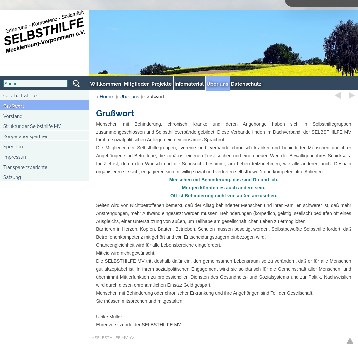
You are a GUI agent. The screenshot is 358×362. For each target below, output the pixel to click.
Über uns (129, 96)
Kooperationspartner (25, 136)
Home (106, 96)
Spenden (13, 146)
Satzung (12, 177)
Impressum (15, 157)
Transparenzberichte (25, 167)
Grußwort (13, 106)
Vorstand (13, 116)
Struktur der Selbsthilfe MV (32, 126)
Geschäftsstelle (20, 95)
